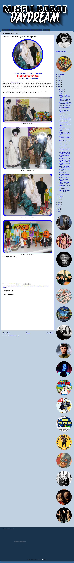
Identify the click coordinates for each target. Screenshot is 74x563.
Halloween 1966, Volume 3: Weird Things (64, 145)
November (61, 91)
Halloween (32, 286)
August (60, 196)
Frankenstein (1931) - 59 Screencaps (64, 170)
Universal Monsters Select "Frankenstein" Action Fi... (65, 153)
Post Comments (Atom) (14, 335)
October (61, 93)
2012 (59, 88)
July (60, 198)
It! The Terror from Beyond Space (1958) (64, 191)
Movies (31, 30)
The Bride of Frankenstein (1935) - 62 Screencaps (64, 161)
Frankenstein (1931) (63, 172)
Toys (44, 286)
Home (4, 30)
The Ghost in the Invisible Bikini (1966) (64, 115)
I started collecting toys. (16, 82)
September (61, 194)
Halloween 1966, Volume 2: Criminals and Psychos (64, 167)
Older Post (49, 333)
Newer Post (6, 333)
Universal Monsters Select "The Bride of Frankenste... (64, 111)
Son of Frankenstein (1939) (64, 158)
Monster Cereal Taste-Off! (64, 105)
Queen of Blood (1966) (63, 188)
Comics (39, 30)
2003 (59, 208)
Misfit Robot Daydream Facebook (63, 53)
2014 (59, 84)
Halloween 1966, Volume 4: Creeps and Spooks (64, 121)
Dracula (21, 286)
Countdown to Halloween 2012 (12, 286)
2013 (59, 86)
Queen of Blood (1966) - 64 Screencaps (64, 186)
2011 (59, 202)
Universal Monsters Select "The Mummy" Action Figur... (64, 149)
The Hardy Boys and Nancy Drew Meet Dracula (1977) (65, 103)
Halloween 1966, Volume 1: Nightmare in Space (64, 183)
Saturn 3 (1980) (62, 127)
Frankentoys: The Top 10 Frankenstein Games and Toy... (65, 133)
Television (24, 30)
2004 (59, 206)
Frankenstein (26, 286)
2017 (59, 78)
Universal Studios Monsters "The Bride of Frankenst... (65, 118)
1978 (59, 209)
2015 (59, 82)
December (61, 89)
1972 (59, 211)
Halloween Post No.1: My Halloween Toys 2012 (64, 100)
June (60, 199)
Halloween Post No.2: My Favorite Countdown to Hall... (64, 96)
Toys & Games (13, 30)
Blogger (44, 559)
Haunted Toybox (38, 286)
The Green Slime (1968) (64, 177)
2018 (59, 76)
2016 (59, 80)
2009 (59, 204)
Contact (46, 30)
